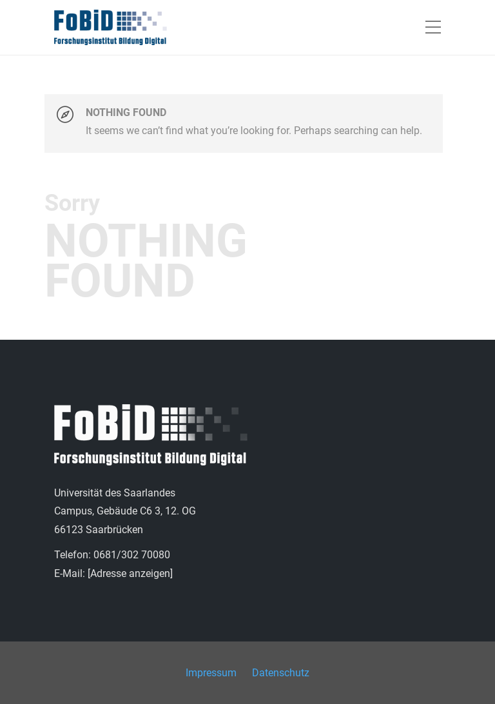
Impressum (211, 673)
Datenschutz (280, 673)
